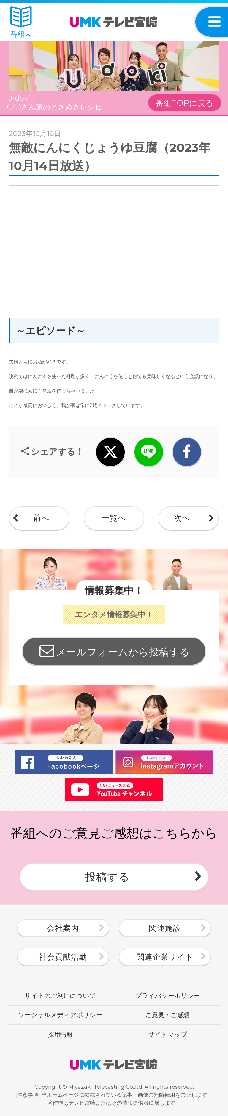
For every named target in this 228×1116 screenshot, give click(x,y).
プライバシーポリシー (167, 995)
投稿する (107, 876)
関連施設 (165, 928)
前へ (41, 518)
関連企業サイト (165, 957)
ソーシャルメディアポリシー (60, 1015)
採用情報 (60, 1034)
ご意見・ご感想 (167, 1015)
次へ (182, 518)
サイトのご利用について (60, 995)
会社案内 (63, 928)
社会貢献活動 (63, 957)
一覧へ (114, 518)
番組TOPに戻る (185, 103)
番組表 (21, 22)
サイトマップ (167, 1034)
